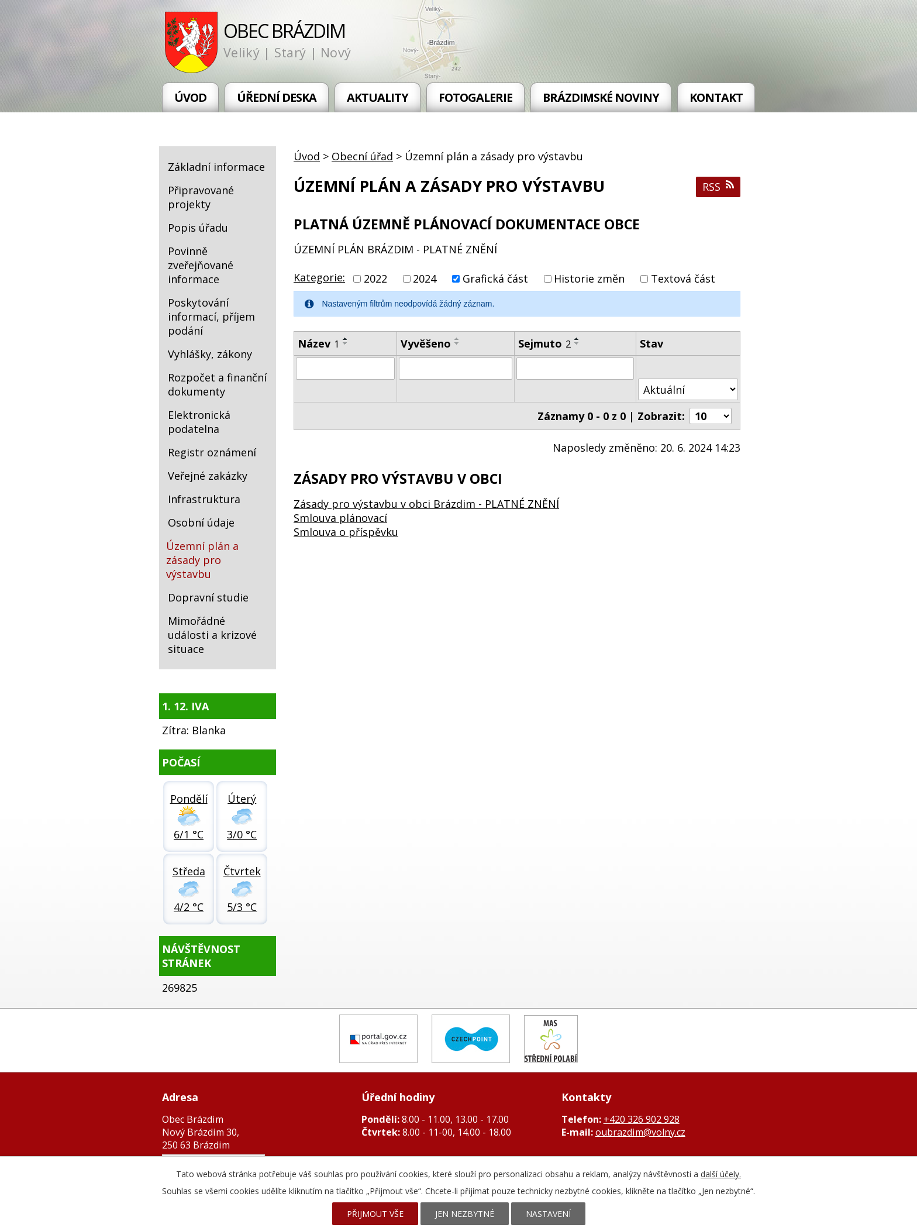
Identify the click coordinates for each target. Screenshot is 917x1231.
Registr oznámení (212, 452)
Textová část (683, 278)
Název (318, 343)
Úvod (190, 97)
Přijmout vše (375, 1213)
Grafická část (495, 278)
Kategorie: (319, 277)
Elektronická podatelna (199, 422)
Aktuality (377, 97)
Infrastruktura (204, 499)
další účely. (721, 1174)
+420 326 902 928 (642, 1119)
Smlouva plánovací (340, 518)
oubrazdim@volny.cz (640, 1132)
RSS (718, 187)
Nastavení (548, 1213)
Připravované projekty (201, 197)
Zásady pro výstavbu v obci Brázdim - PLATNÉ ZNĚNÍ (426, 504)
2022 (375, 278)
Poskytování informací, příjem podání (211, 316)
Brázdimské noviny (601, 97)
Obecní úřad (362, 156)
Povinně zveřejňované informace (200, 265)
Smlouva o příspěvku (346, 532)
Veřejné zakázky (207, 476)
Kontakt (716, 97)
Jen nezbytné (464, 1213)
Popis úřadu (198, 228)
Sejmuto (544, 343)
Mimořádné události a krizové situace (212, 635)
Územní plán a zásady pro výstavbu (202, 560)
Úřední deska (276, 97)
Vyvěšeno (426, 343)
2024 (424, 278)
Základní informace (216, 167)
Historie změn (589, 278)
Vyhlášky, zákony (210, 354)
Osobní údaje (201, 522)
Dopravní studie (208, 597)
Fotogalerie (475, 97)
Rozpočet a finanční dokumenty (217, 384)
